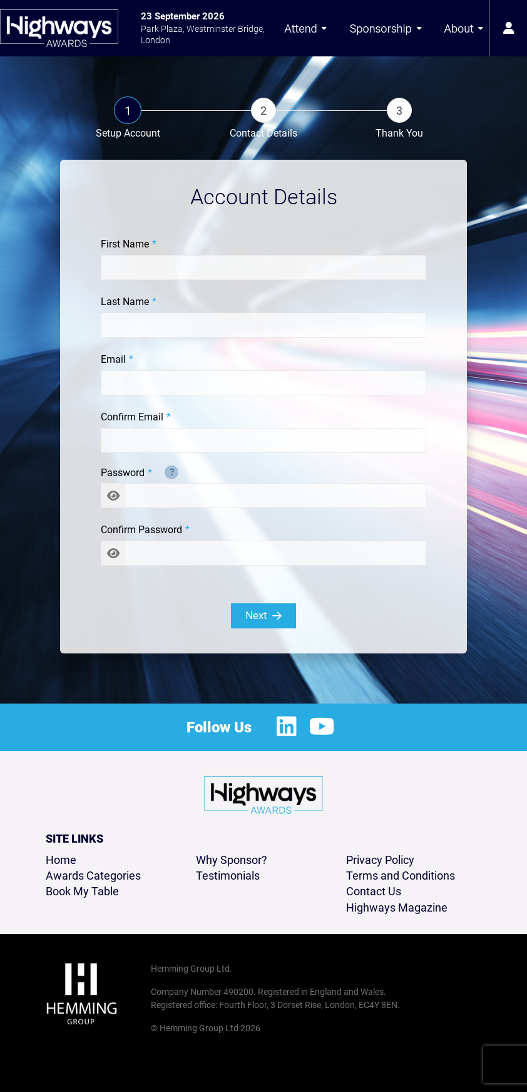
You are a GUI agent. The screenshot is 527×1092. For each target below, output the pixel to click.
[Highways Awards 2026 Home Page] (59, 28)
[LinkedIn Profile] (287, 727)
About (463, 28)
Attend (306, 28)
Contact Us (373, 891)
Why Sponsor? (231, 859)
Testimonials (228, 875)
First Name (125, 244)
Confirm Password (141, 530)
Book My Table (82, 891)
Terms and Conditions (400, 875)
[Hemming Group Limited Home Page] (94, 993)
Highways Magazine (397, 907)
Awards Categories (93, 875)
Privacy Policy (380, 859)
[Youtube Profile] (322, 727)
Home (61, 859)
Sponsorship (386, 28)
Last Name (125, 302)
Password (123, 473)
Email (113, 359)
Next (263, 615)
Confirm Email (132, 417)
